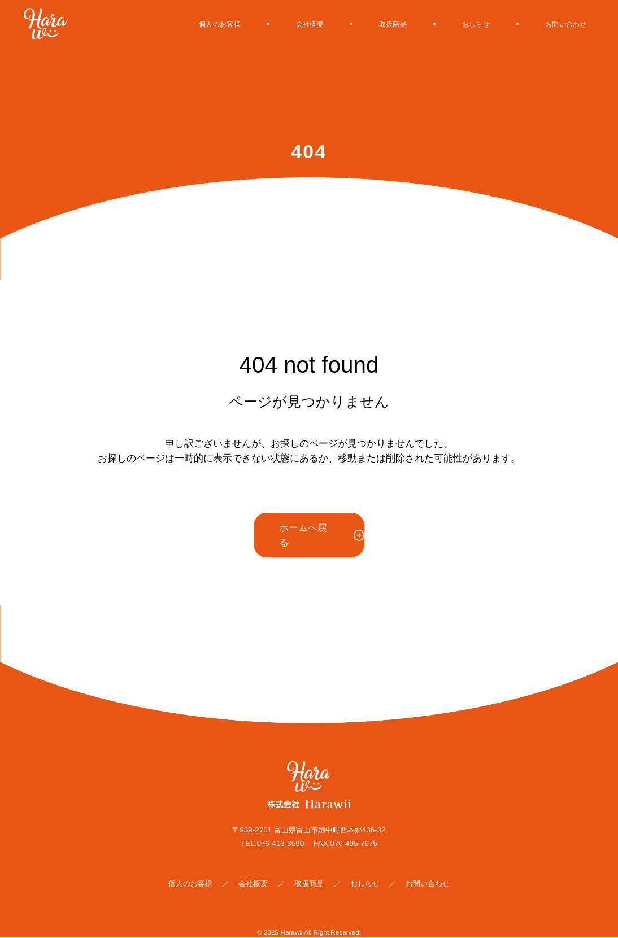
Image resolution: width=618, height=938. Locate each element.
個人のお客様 (164, 23)
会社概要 (267, 23)
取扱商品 (361, 23)
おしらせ (455, 23)
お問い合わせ (559, 23)
